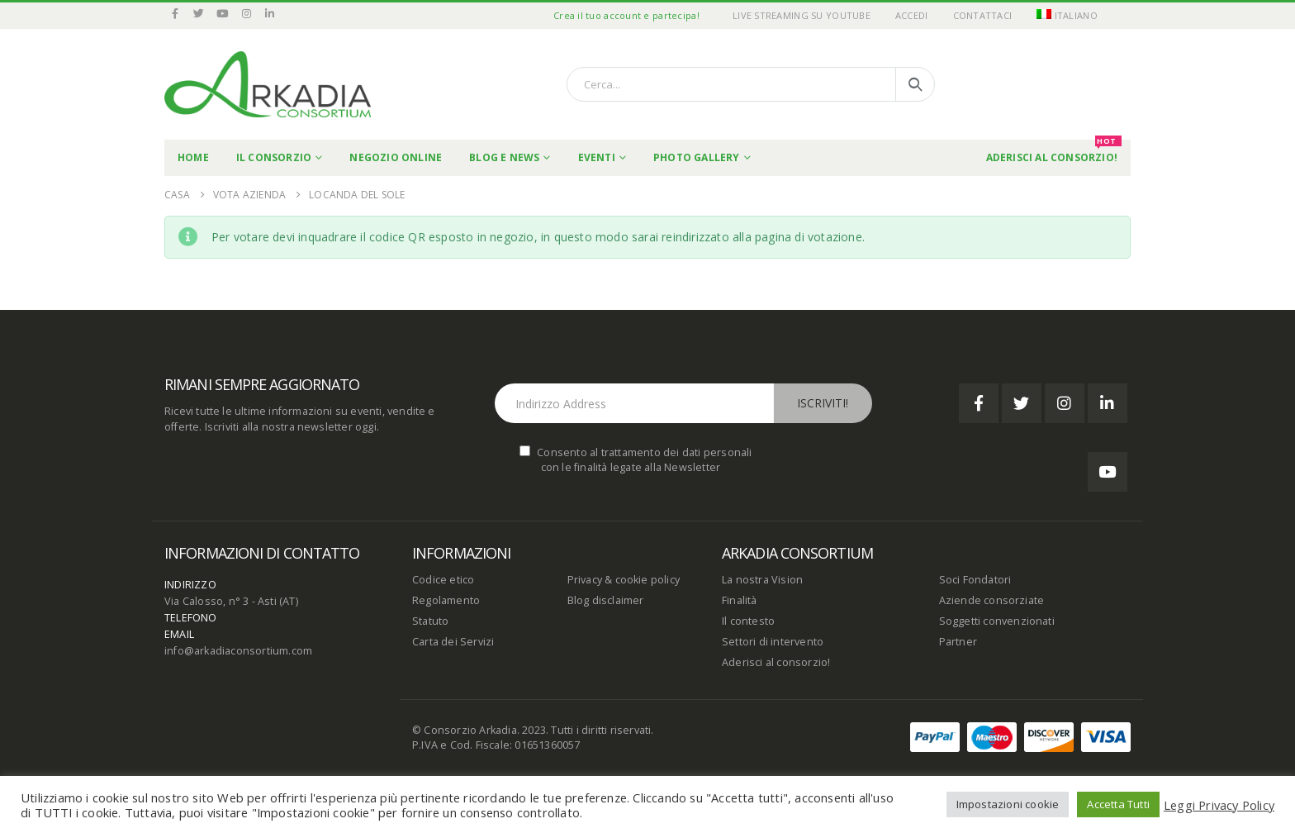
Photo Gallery (696, 157)
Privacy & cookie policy (624, 580)
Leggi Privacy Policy (1219, 804)
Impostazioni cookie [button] (1008, 804)
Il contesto (748, 621)
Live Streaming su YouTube (801, 15)
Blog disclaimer (605, 600)
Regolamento (446, 600)
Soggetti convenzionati (997, 621)
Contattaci (983, 15)
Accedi (911, 15)
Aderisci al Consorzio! (1054, 152)
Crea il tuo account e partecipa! (626, 15)
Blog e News (504, 157)
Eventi (596, 157)
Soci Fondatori (975, 580)
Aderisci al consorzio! (776, 662)
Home (193, 157)
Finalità (739, 600)
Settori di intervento (772, 642)
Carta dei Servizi (453, 642)
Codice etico (443, 580)
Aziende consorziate (992, 600)
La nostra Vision (762, 580)
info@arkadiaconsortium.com (238, 651)
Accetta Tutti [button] (1118, 804)
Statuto (430, 621)
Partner (958, 642)
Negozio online (395, 157)
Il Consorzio (273, 157)
